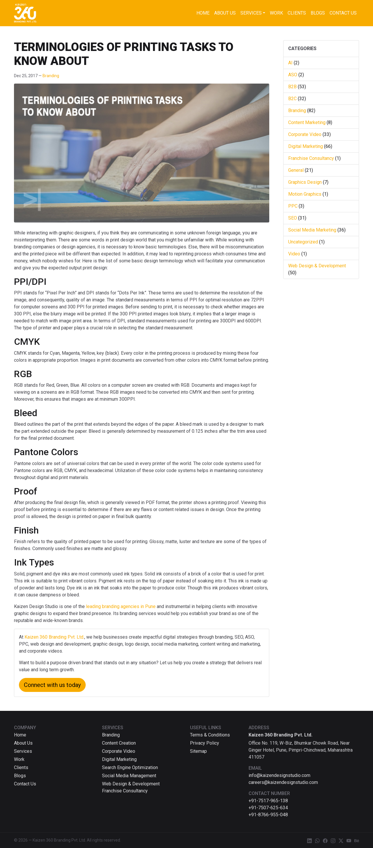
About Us (225, 13)
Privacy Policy (204, 743)
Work (276, 13)
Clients (297, 13)
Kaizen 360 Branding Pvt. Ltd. (54, 637)
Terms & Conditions (210, 735)
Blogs (318, 13)
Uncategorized (303, 242)
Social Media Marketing (312, 230)
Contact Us (343, 13)
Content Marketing (307, 122)
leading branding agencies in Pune (121, 606)
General (296, 170)
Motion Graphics (304, 194)
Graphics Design (305, 182)
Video (294, 254)
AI (290, 63)
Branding (51, 75)
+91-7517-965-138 (268, 800)
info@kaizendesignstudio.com (279, 775)
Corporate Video (304, 134)
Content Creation (119, 743)
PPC (293, 206)
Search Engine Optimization (130, 767)
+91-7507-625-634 (268, 807)
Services (251, 13)
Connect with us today (52, 684)
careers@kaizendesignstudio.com (283, 782)
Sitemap (198, 751)
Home (203, 13)
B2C (292, 98)
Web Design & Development (317, 265)
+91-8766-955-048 (268, 814)
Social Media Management (129, 775)
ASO (292, 74)
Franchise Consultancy (311, 158)
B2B (292, 86)
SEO (292, 218)
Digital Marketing (305, 146)
